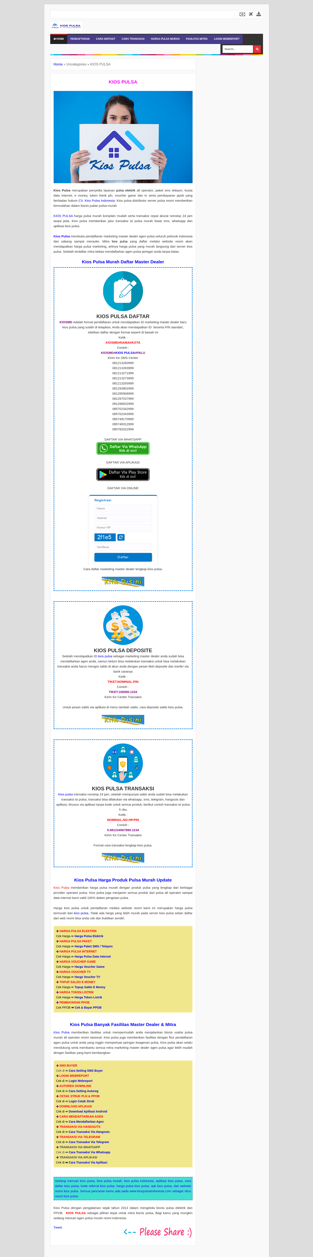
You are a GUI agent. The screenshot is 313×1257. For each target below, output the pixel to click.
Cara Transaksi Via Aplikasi (88, 1162)
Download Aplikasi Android (88, 1111)
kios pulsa (105, 656)
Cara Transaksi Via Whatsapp (89, 1152)
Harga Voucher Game (89, 966)
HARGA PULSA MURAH (165, 38)
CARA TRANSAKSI (133, 38)
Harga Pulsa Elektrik (88, 936)
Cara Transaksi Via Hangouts (89, 1132)
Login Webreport (81, 1081)
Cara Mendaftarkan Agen (86, 1121)
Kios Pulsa (62, 1032)
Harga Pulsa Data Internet (92, 956)
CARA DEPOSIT (105, 38)
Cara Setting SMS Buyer (86, 1070)
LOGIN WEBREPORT (226, 38)
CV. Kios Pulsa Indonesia (97, 200)
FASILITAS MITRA (197, 38)
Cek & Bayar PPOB (88, 1007)
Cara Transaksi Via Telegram (89, 1142)
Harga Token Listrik (88, 997)
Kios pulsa (65, 794)
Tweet (58, 1227)
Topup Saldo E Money (89, 987)
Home (58, 38)
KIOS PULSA (63, 216)
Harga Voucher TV (87, 977)
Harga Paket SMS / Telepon (93, 946)
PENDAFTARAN (80, 38)
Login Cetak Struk (81, 1101)
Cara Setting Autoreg (84, 1091)
